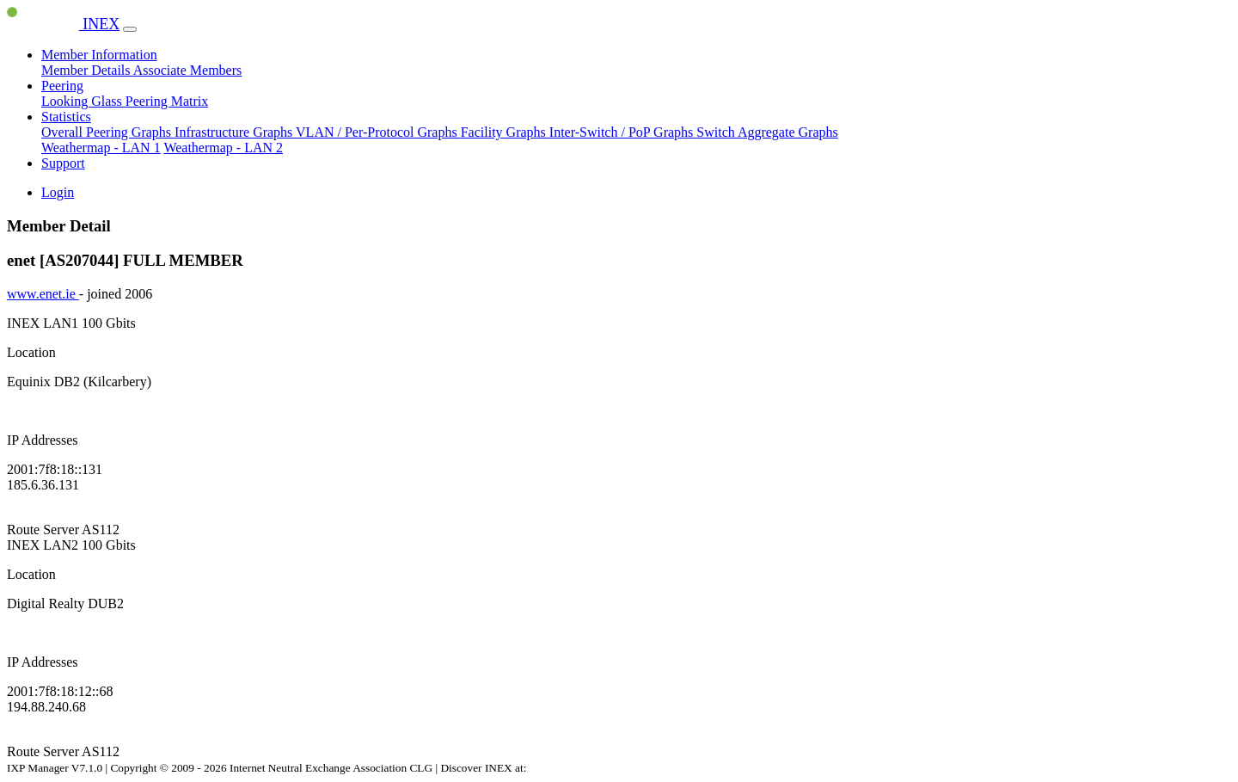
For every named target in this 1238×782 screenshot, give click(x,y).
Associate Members (187, 70)
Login (57, 192)
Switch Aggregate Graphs (766, 132)
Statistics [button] (66, 116)
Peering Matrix (167, 101)
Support (63, 163)
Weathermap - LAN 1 (101, 147)
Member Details (87, 70)
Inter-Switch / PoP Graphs (623, 132)
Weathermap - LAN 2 (223, 147)
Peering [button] (62, 85)
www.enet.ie (43, 293)
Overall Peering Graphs (108, 132)
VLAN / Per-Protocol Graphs (378, 132)
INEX (63, 24)
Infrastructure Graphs (235, 132)
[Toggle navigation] (130, 29)
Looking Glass (83, 101)
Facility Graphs (505, 132)
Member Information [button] (99, 54)
